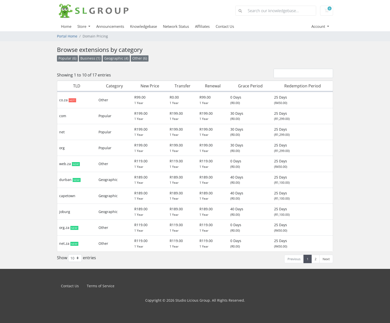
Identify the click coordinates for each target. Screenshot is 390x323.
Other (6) (139, 58)
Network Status (176, 26)
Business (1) (90, 58)
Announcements (110, 26)
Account (318, 26)
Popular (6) (67, 58)
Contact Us (225, 26)
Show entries (76, 258)
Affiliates (202, 26)
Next (326, 259)
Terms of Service (100, 286)
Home (66, 26)
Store (82, 26)
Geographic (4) (116, 58)
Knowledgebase (143, 26)
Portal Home (67, 36)
